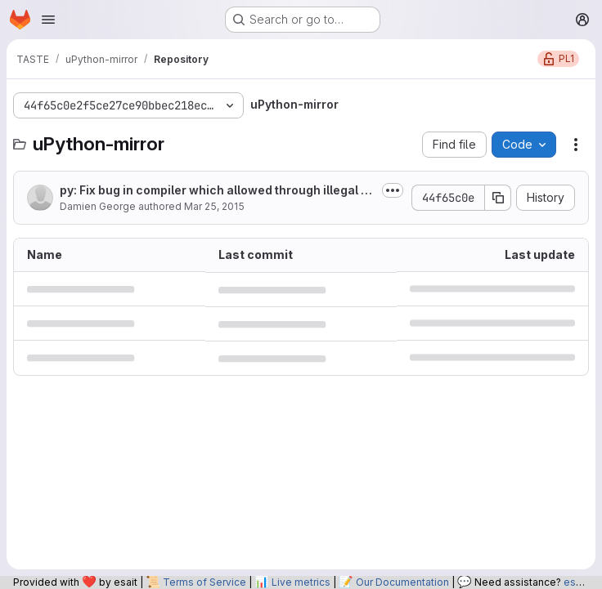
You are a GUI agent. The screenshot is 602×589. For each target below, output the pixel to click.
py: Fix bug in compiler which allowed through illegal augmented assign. (217, 191)
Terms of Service (204, 582)
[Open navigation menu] (48, 20)
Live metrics (301, 582)
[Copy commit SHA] (498, 198)
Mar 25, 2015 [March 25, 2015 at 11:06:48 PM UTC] (214, 206)
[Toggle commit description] (392, 190)
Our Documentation (402, 582)
